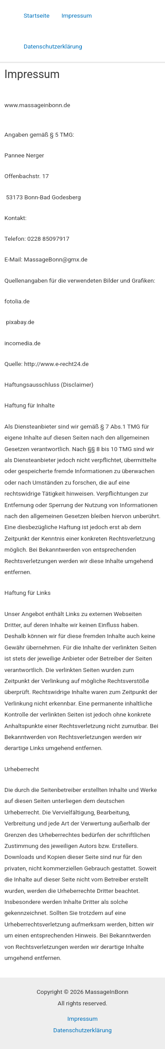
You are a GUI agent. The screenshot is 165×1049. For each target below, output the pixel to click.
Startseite (37, 15)
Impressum (77, 15)
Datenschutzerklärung (53, 46)
